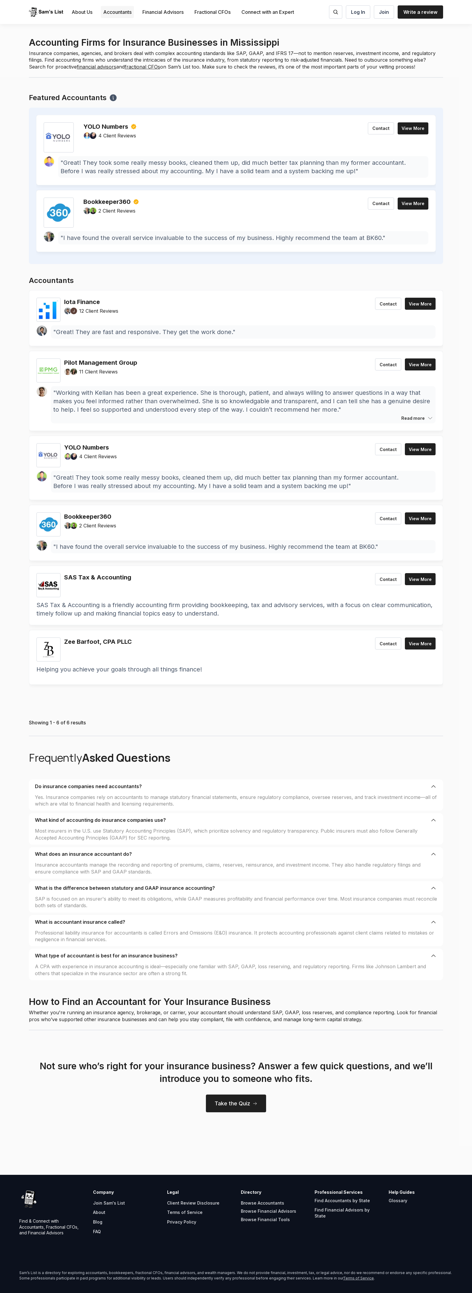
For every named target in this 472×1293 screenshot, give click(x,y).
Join (384, 12)
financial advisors (96, 67)
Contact (381, 128)
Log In (358, 12)
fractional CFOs (142, 67)
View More (413, 128)
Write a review (420, 12)
